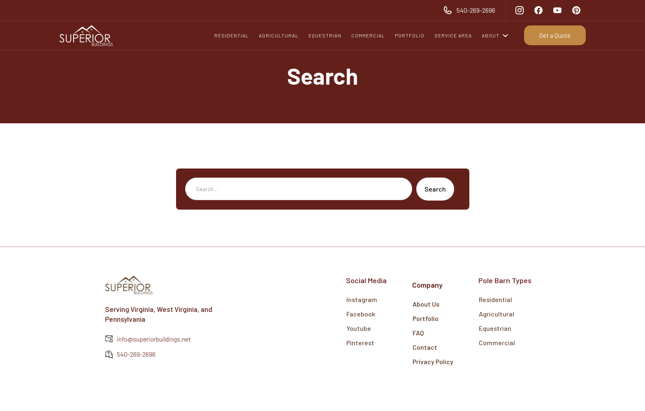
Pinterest (360, 339)
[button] (497, 35)
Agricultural (496, 310)
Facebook (360, 310)
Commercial (497, 339)
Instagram (361, 296)
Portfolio (426, 318)
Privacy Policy (433, 361)
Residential (495, 296)
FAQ (418, 333)
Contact (425, 347)
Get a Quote (555, 35)
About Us (426, 304)
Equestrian (495, 324)
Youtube (358, 324)
